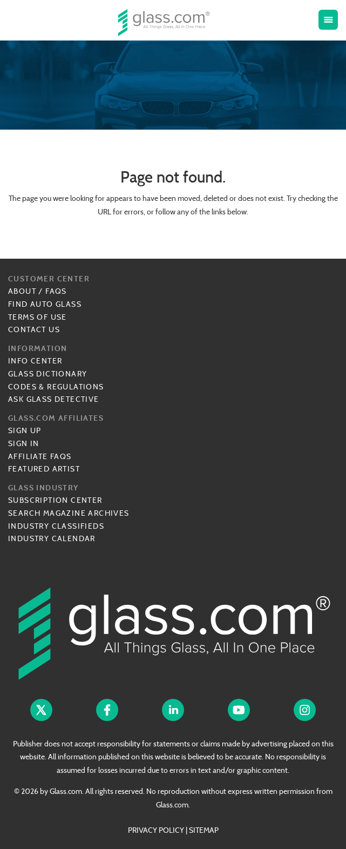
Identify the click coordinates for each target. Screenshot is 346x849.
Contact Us (34, 329)
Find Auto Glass (45, 304)
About (22, 291)
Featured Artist (44, 469)
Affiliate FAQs (40, 456)
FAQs (56, 291)
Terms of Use (37, 317)
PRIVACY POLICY (156, 830)
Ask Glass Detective (53, 399)
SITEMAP (204, 830)
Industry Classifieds (56, 526)
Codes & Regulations (56, 387)
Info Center (35, 361)
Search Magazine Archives (69, 513)
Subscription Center (55, 500)
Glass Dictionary (47, 374)
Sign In (23, 443)
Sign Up (25, 430)
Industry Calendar (52, 538)
